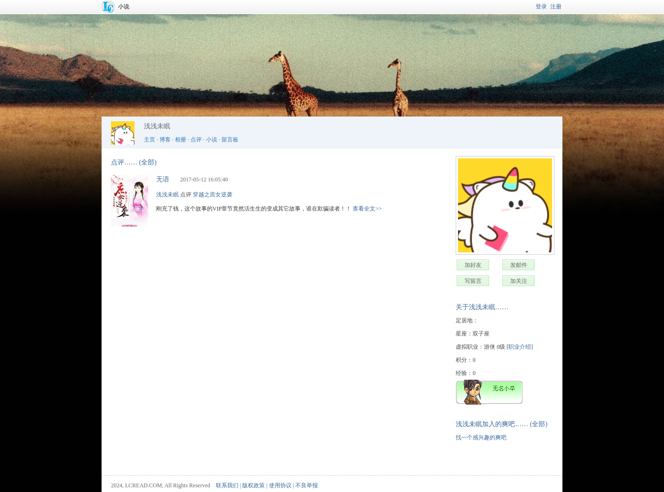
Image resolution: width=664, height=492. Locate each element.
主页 (149, 139)
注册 (555, 6)
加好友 (473, 265)
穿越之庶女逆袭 (212, 194)
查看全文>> (367, 208)
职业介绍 (519, 347)
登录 (541, 6)
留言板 (229, 139)
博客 (165, 139)
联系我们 (227, 485)
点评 (196, 139)
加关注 (518, 281)
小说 (123, 6)
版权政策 (253, 485)
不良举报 (306, 485)
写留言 (473, 281)
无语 (162, 179)
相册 (180, 139)
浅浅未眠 (167, 194)
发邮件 (518, 265)
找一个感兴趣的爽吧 (481, 437)
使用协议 (280, 485)
